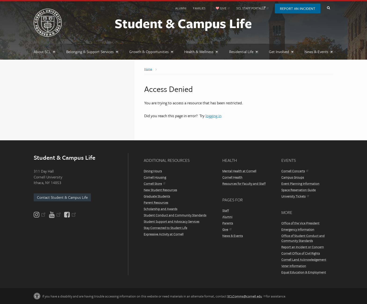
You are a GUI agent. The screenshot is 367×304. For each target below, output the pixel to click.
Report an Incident (297, 8)
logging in (213, 116)
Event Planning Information (300, 183)
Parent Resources (156, 202)
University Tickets (295, 196)
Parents (227, 223)
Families (199, 8)
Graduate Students (157, 196)
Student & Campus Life (183, 23)
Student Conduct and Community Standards (175, 215)
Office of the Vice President (300, 223)
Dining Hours (153, 170)
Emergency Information (297, 229)
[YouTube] (55, 215)
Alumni (180, 8)
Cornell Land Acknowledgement (303, 259)
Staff (225, 210)
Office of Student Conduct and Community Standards (303, 238)
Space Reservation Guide (298, 189)
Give (226, 229)
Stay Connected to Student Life (165, 227)
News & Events (232, 235)
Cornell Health (232, 177)
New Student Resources (160, 189)
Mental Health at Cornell (239, 170)
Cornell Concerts (294, 170)
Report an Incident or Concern (302, 246)
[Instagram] (40, 215)
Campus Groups (292, 177)
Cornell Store (154, 183)
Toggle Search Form (328, 8)
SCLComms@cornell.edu (246, 296)
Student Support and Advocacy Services (171, 221)
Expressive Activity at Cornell (164, 234)
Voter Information (293, 265)
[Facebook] (69, 215)
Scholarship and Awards (160, 208)
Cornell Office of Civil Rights (300, 253)
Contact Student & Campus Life (62, 197)
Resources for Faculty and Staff (244, 183)
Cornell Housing (155, 177)
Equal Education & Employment (303, 272)
